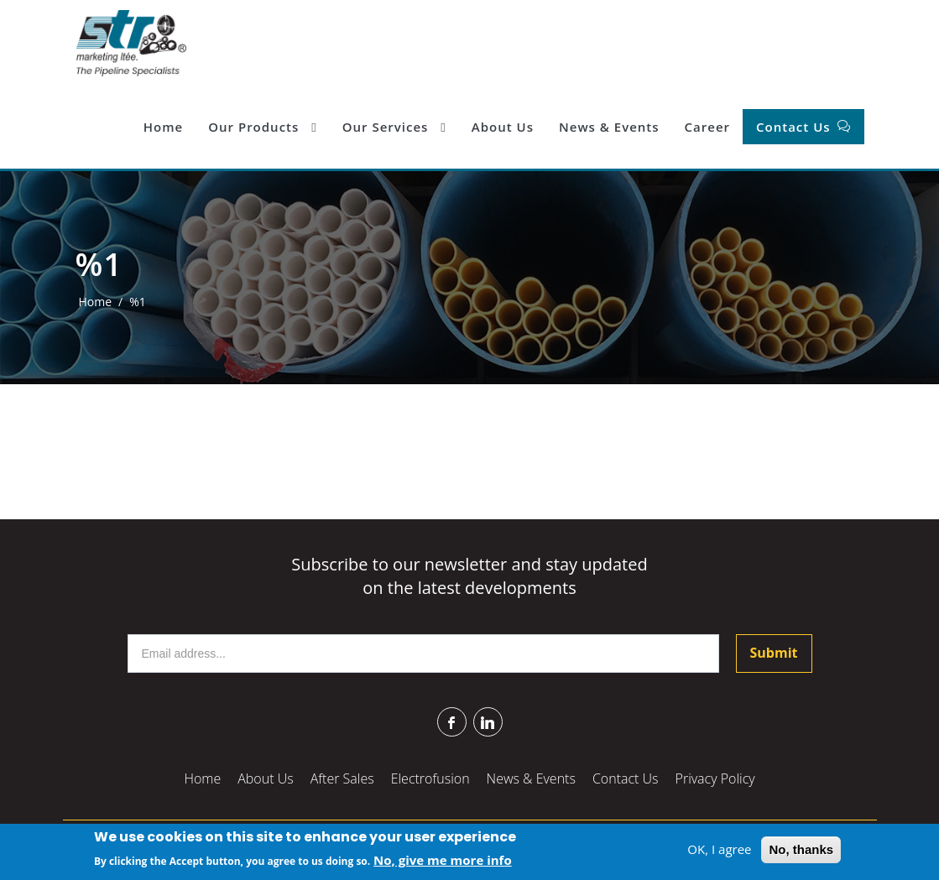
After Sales (342, 778)
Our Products (262, 126)
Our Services (394, 126)
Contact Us (795, 126)
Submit (774, 652)
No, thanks (801, 850)
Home (163, 126)
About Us (503, 126)
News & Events (609, 126)
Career (707, 126)
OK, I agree (719, 849)
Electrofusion (430, 778)
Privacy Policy (715, 778)
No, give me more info (442, 860)
